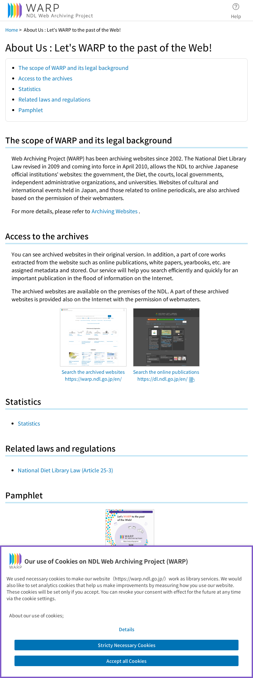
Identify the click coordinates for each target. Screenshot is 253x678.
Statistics (29, 89)
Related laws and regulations (54, 99)
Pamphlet (30, 110)
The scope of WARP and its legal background (73, 68)
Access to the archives (45, 78)
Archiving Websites (115, 211)
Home (11, 29)
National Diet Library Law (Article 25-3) (65, 470)
